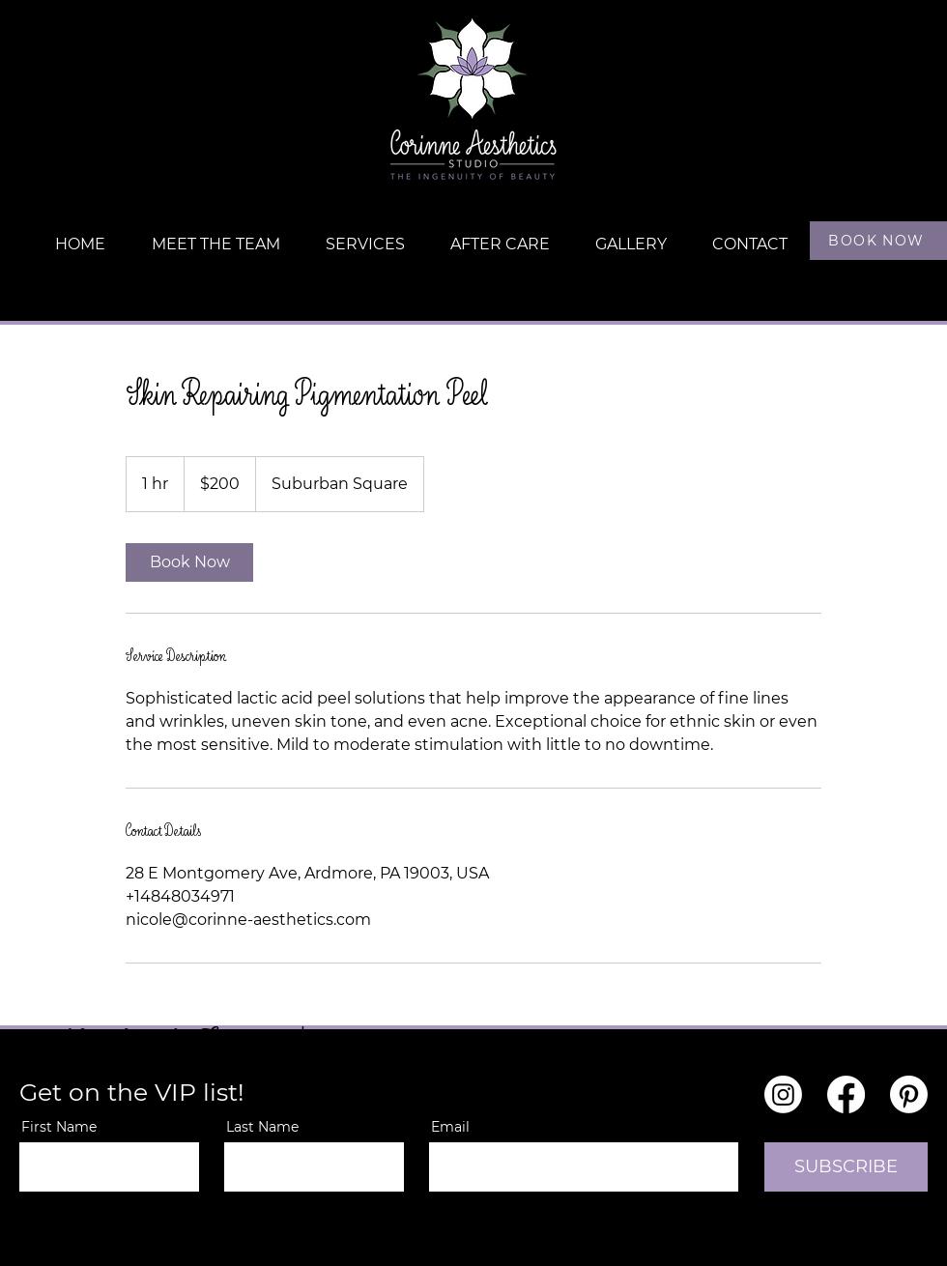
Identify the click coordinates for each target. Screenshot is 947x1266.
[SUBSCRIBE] (846, 1167)
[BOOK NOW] (878, 240)
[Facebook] (846, 1094)
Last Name (262, 1127)
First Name (59, 1127)
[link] (189, 562)
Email (450, 1127)
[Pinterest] (909, 1094)
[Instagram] (783, 1094)
